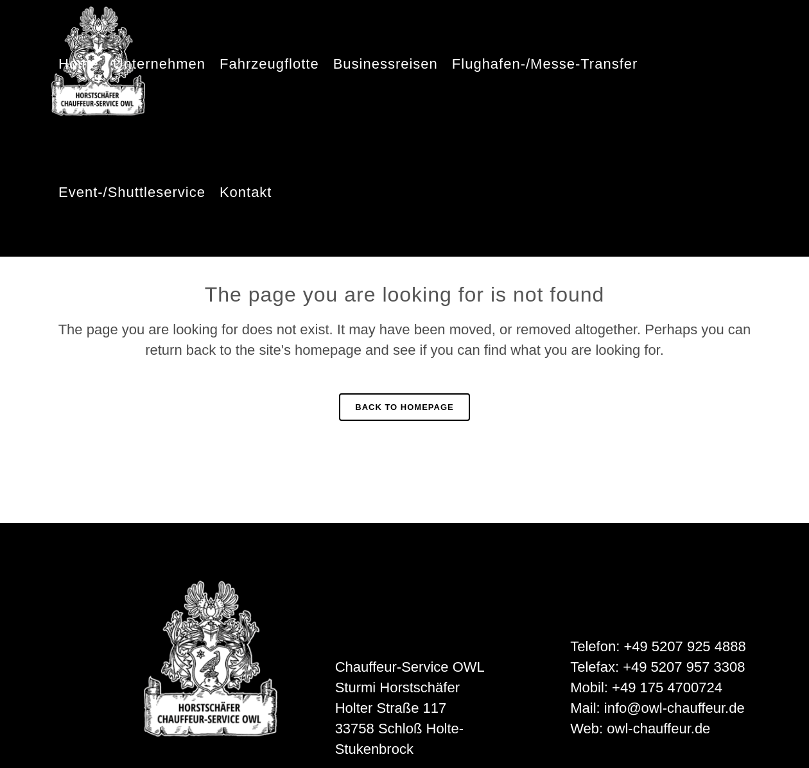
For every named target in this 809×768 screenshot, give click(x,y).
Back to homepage (404, 407)
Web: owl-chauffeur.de (640, 729)
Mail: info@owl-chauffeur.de (657, 708)
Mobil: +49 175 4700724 (646, 687)
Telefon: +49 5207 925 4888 (657, 646)
